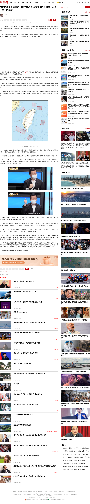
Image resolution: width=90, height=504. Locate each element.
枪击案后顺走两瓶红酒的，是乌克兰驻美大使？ (75, 387)
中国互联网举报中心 (43, 499)
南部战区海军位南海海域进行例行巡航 (74, 469)
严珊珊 (5, 14)
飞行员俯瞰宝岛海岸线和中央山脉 (25, 292)
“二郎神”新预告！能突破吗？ (23, 415)
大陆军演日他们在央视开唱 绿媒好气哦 (26, 456)
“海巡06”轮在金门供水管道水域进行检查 (27, 343)
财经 (19, 2)
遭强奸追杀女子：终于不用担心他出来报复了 (76, 454)
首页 (11, 2)
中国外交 (56, 472)
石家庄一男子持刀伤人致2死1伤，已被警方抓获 (29, 374)
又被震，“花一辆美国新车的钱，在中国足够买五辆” (79, 22)
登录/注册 (86, 2)
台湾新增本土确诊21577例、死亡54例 (26, 404)
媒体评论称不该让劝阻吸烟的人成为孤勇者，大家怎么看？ (78, 76)
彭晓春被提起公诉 (66, 439)
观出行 (31, 2)
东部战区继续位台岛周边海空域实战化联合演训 (29, 322)
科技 (45, 2)
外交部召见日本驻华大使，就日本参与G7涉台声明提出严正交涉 (35, 466)
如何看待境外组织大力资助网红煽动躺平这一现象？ (78, 61)
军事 (27, 2)
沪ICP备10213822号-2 (17, 494)
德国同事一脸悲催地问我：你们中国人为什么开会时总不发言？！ (78, 54)
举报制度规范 (61, 491)
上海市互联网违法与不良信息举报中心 (56, 499)
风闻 (15, 2)
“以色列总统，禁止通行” (68, 270)
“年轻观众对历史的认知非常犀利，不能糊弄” (79, 29)
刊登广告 (35, 491)
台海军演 (4, 271)
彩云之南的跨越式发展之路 (23, 425)
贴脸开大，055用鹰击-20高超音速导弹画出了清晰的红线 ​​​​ (78, 68)
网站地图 (50, 491)
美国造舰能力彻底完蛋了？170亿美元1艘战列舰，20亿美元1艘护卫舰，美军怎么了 (78, 84)
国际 (23, 2)
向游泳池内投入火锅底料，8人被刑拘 (74, 463)
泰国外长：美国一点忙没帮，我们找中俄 (79, 42)
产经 (41, 2)
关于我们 (20, 491)
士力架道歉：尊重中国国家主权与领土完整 (28, 302)
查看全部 (87, 12)
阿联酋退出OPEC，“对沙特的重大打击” (79, 16)
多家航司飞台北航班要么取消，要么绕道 (27, 333)
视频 (53, 2)
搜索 (87, 7)
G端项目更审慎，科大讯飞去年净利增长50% (76, 448)
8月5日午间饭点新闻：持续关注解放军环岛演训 (29, 476)
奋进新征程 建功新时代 (52, 431)
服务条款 (30, 491)
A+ (19, 22)
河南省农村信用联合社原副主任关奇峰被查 (28, 394)
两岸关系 (56, 328)
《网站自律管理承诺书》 (71, 491)
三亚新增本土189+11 (20, 312)
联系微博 (40, 491)
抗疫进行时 (55, 318)
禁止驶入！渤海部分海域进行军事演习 (74, 460)
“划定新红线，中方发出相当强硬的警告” (79, 36)
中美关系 (56, 359)
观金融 (36, 2)
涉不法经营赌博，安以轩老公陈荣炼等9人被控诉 (30, 435)
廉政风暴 (56, 400)
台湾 (57, 287)
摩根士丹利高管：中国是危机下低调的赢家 (73, 204)
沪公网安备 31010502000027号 (31, 499)
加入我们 (45, 491)
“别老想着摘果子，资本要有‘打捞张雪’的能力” (74, 286)
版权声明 (25, 491)
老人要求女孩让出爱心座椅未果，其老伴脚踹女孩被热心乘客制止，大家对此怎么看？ (78, 106)
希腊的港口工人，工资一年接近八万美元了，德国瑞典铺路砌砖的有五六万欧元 (78, 112)
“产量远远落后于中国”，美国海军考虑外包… (74, 372)
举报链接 (55, 491)
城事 (49, 2)
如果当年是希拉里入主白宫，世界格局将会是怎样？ (78, 97)
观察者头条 (55, 452)
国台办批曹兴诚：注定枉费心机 (24, 281)
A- (15, 22)
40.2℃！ (16, 384)
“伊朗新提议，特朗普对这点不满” (71, 236)
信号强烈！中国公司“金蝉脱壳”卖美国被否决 (78, 119)
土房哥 (26, 72)
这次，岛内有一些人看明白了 (23, 363)
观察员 (60, 2)
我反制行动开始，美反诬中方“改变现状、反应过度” (31, 445)
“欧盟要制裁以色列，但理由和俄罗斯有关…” (74, 220)
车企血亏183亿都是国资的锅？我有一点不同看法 (78, 90)
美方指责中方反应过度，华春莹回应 (26, 353)
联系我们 (14, 491)
